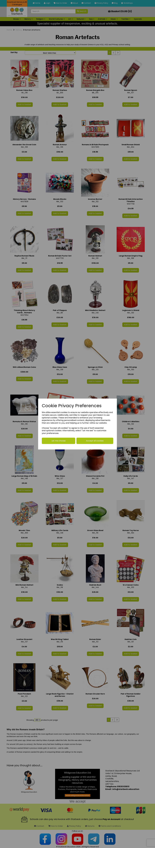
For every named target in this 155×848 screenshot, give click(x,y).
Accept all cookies (95, 440)
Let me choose (58, 440)
